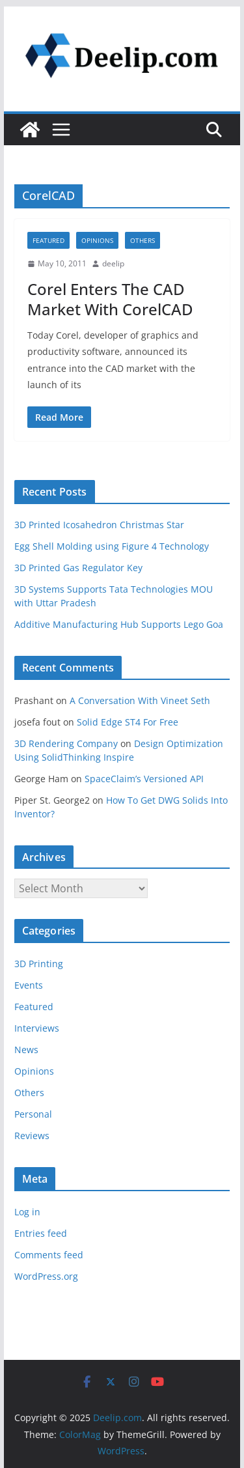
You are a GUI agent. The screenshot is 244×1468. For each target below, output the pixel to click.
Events (28, 985)
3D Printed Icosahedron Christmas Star (99, 524)
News (26, 1049)
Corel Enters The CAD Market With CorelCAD (110, 299)
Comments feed (48, 1255)
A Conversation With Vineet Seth (140, 700)
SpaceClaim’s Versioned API (144, 778)
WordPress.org (46, 1276)
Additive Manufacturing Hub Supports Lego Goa (118, 624)
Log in (27, 1212)
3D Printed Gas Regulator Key (78, 567)
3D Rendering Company (66, 743)
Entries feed (40, 1233)
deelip (113, 263)
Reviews (31, 1135)
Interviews (36, 1028)
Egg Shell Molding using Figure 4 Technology (111, 546)
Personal (33, 1114)
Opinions (97, 240)
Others (142, 240)
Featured (48, 240)
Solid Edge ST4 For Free (127, 722)
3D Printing (38, 963)
